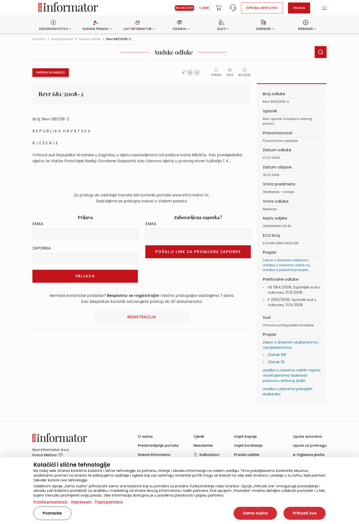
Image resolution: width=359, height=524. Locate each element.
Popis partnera (109, 501)
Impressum (81, 501)
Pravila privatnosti (50, 501)
